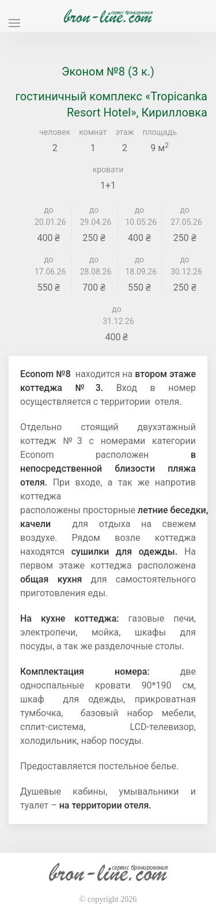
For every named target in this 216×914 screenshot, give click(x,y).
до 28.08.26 (94, 265)
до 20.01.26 (49, 216)
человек (54, 132)
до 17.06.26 (49, 265)
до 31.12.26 (117, 315)
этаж (124, 132)
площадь (159, 132)
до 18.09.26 (140, 265)
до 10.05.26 (140, 216)
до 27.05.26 (184, 216)
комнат (93, 132)
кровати (108, 169)
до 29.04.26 (94, 216)
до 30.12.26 (184, 265)
